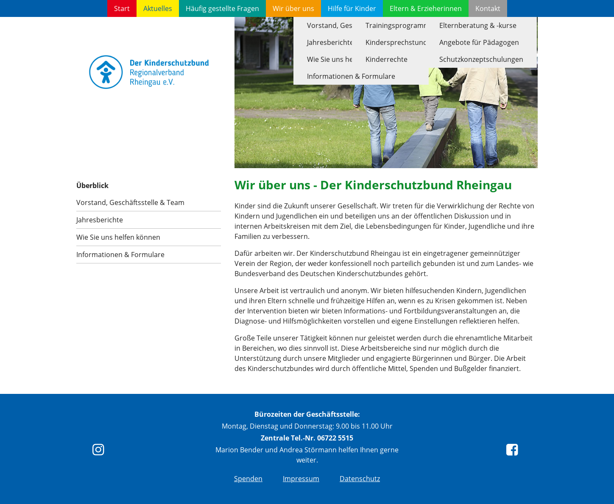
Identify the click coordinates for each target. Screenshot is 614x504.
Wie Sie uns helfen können (118, 237)
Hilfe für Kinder (352, 8)
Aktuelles (157, 8)
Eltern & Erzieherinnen (426, 8)
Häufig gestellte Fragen (222, 8)
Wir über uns (293, 8)
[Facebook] (514, 452)
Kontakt (487, 8)
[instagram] (100, 452)
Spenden (248, 478)
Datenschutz (360, 478)
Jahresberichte (99, 219)
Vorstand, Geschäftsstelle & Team (130, 202)
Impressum (301, 478)
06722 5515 (335, 438)
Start (122, 8)
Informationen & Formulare (120, 254)
